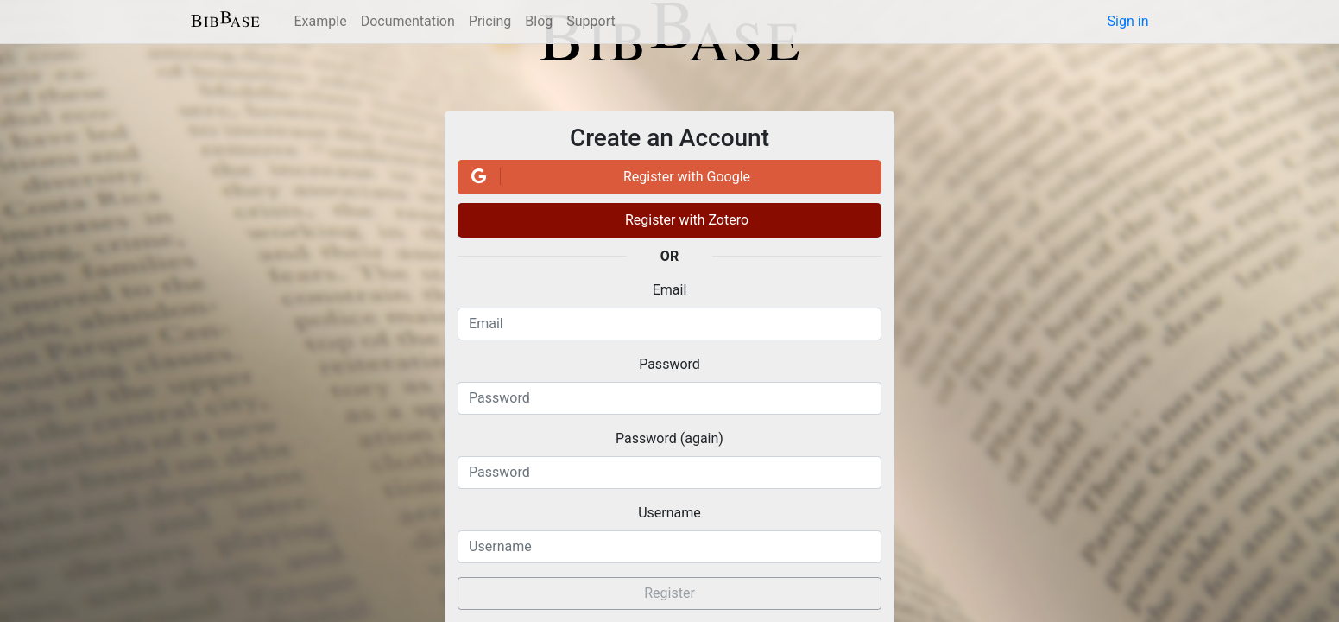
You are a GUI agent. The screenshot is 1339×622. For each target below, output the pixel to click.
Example (320, 21)
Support (590, 21)
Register (669, 593)
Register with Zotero (686, 220)
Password (669, 364)
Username (669, 513)
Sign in (1128, 21)
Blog (539, 21)
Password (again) (669, 438)
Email (670, 290)
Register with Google (608, 176)
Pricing (490, 21)
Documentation (408, 21)
